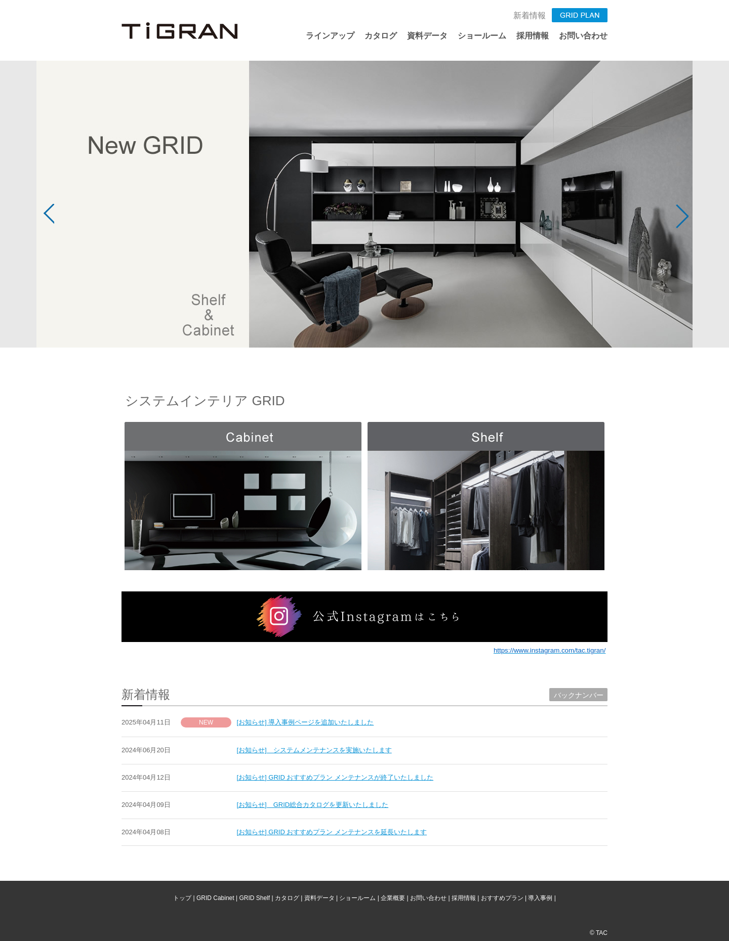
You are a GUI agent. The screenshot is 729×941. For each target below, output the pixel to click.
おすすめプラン (502, 898)
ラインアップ (330, 35)
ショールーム (482, 35)
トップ (182, 898)
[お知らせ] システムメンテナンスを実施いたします (314, 750)
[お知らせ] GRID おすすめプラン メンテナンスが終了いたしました (335, 777)
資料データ (427, 35)
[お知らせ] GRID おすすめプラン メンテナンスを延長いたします (332, 832)
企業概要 (393, 898)
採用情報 (532, 35)
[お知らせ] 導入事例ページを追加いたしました (305, 722)
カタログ (380, 35)
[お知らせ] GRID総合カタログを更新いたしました (313, 804)
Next (681, 216)
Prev (47, 216)
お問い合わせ (583, 35)
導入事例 (540, 898)
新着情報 (529, 15)
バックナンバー (578, 695)
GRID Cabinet (215, 898)
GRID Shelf (254, 898)
